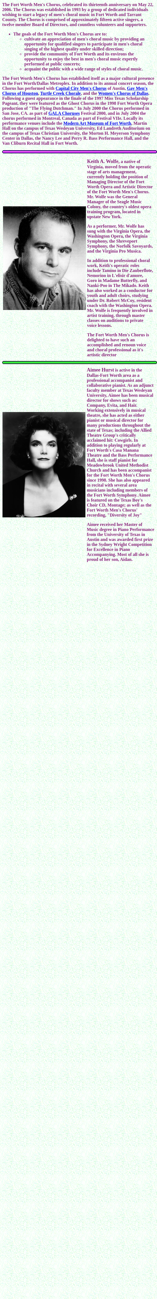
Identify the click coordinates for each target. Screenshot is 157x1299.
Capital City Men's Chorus (81, 88)
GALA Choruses (64, 113)
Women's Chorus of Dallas (123, 93)
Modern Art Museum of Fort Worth (97, 123)
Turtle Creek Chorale (60, 93)
